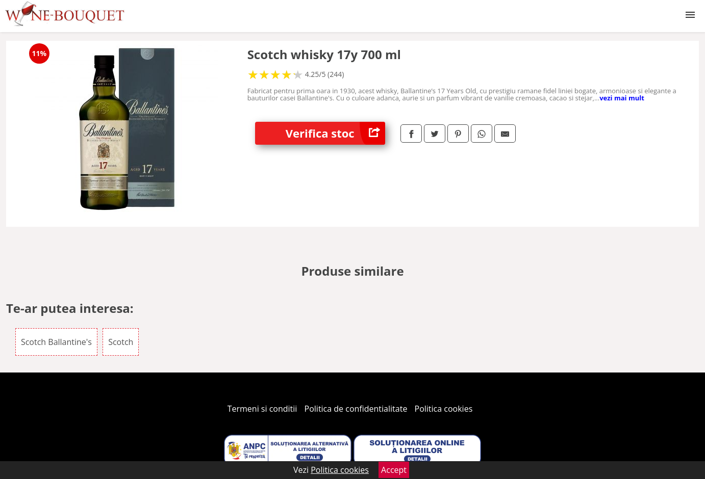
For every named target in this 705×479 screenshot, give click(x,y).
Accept (394, 469)
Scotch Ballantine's (56, 342)
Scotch (120, 342)
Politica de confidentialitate (356, 408)
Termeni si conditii (262, 408)
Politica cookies (444, 408)
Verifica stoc (335, 133)
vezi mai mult (621, 97)
